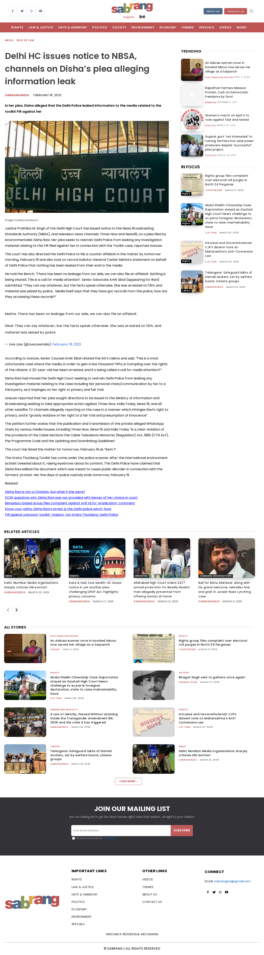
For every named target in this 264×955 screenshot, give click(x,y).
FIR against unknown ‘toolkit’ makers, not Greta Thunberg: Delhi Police (61, 514)
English (128, 17)
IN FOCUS (190, 167)
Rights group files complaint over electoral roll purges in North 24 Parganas (226, 180)
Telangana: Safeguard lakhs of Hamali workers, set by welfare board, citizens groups (228, 276)
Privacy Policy (109, 838)
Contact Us (235, 11)
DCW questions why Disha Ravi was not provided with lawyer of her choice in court (71, 497)
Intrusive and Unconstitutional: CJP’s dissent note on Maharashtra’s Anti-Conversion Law (229, 249)
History (184, 672)
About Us (213, 11)
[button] (251, 11)
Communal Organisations (216, 575)
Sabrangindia (17, 95)
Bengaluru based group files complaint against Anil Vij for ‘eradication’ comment (70, 503)
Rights (186, 193)
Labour (186, 290)
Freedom (210, 103)
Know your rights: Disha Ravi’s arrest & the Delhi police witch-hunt (58, 509)
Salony (55, 649)
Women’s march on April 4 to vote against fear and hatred (226, 117)
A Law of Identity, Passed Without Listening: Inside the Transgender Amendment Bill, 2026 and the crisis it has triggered (84, 718)
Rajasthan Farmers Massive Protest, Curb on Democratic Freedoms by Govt (226, 92)
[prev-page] (8, 610)
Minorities (141, 575)
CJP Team (211, 232)
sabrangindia (214, 287)
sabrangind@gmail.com (232, 881)
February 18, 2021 (66, 344)
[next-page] (16, 610)
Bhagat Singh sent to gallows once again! (212, 677)
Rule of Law (25, 40)
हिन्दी (142, 17)
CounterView (213, 190)
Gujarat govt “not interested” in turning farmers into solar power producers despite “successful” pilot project (228, 143)
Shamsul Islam (188, 682)
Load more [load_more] (128, 781)
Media (9, 40)
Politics (210, 126)
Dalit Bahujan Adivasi (219, 77)
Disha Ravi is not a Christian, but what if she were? (45, 491)
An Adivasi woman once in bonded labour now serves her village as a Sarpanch (227, 67)
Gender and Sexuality (64, 709)
